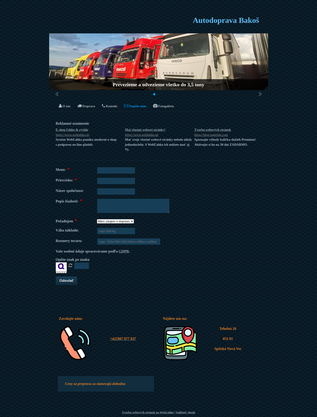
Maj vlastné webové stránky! (158, 132)
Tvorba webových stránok (227, 132)
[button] (66, 281)
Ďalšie (260, 94)
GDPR (124, 251)
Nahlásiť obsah (185, 412)
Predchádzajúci (57, 94)
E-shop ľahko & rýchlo (89, 132)
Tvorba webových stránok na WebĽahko (148, 412)
